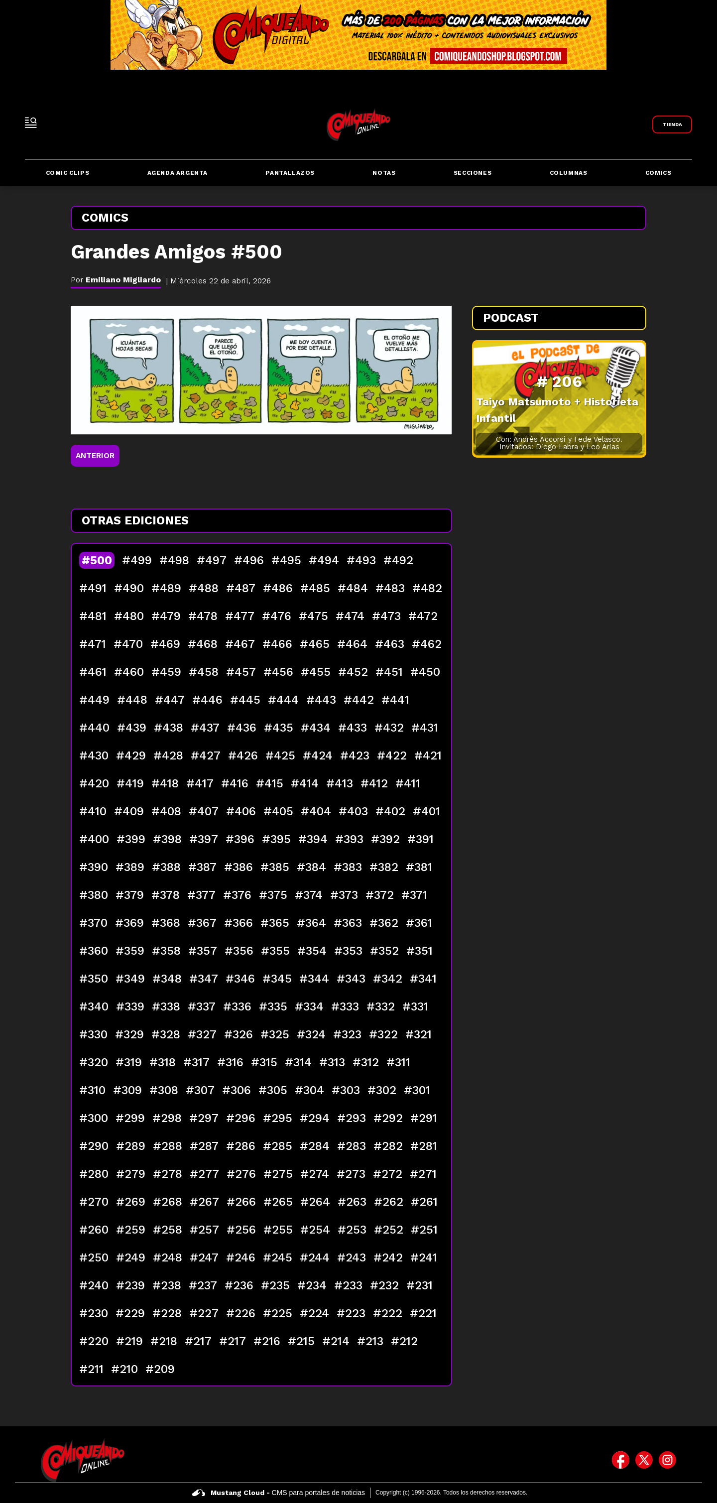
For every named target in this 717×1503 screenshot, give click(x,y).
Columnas (569, 172)
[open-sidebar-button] (31, 122)
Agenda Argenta (177, 172)
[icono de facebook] (620, 1460)
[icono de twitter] (644, 1460)
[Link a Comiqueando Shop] (672, 124)
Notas (383, 172)
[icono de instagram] (667, 1460)
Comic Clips (68, 172)
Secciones (472, 172)
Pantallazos (290, 172)
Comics (658, 172)
